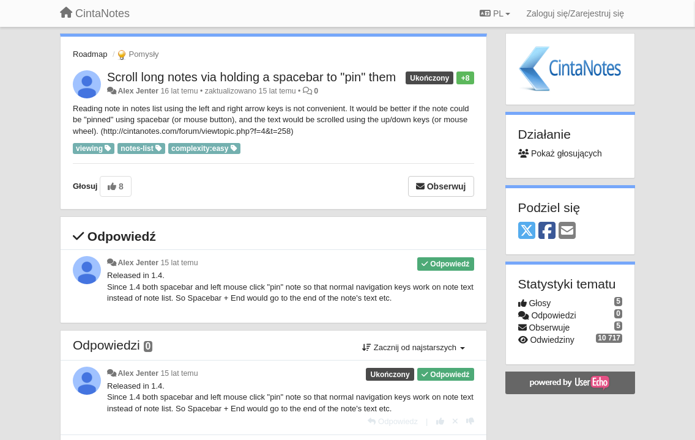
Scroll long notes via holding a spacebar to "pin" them (251, 77)
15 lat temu (179, 262)
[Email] (567, 231)
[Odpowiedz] (393, 421)
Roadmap (90, 54)
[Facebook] (547, 231)
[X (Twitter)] (526, 231)
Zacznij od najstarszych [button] (413, 347)
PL (495, 13)
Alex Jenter (137, 91)
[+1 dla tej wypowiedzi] (440, 421)
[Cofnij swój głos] (455, 421)
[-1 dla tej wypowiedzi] (470, 421)
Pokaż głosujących (560, 153)
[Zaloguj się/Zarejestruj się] (575, 13)
